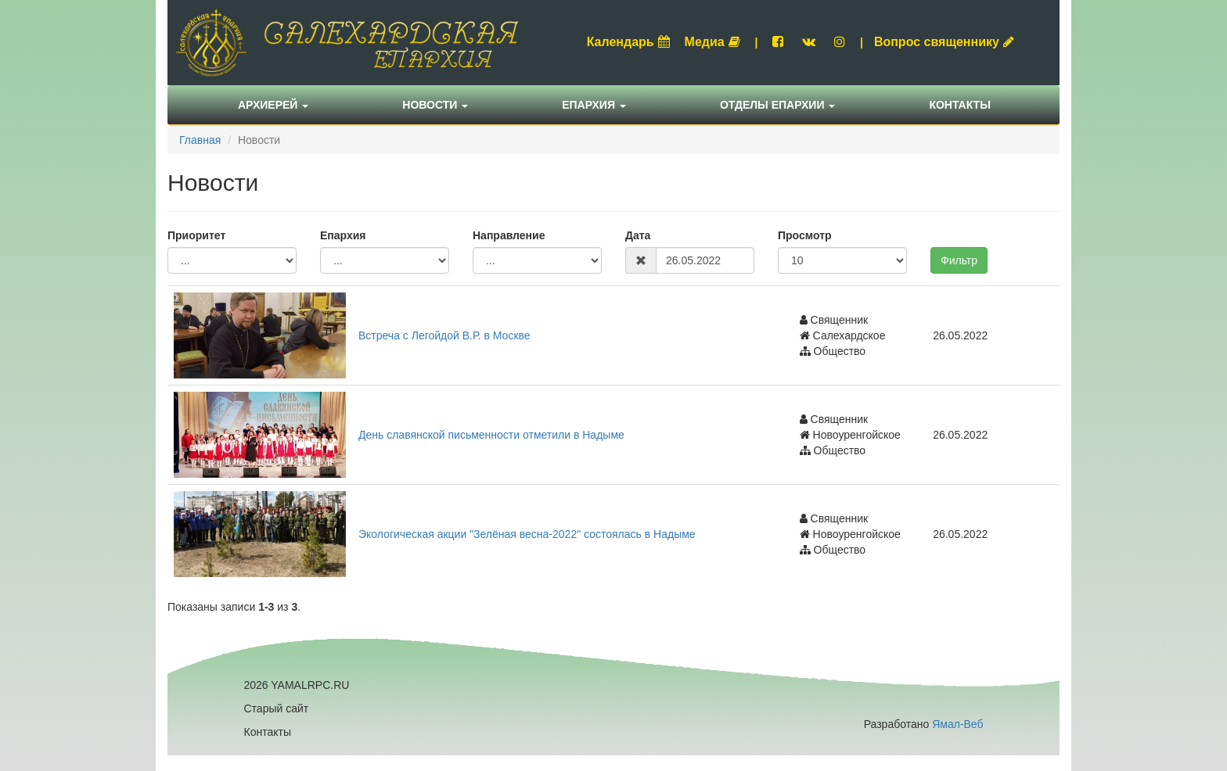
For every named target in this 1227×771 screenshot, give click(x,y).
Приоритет (196, 235)
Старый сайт (276, 708)
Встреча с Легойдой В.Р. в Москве (444, 335)
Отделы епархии (778, 105)
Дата (637, 235)
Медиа (712, 41)
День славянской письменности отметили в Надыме (491, 435)
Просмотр (805, 235)
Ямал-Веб (957, 724)
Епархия (594, 105)
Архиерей (273, 105)
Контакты (959, 105)
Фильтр (959, 260)
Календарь (628, 41)
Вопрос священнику (944, 41)
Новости (435, 105)
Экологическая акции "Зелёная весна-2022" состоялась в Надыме (527, 534)
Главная (200, 140)
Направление (509, 235)
